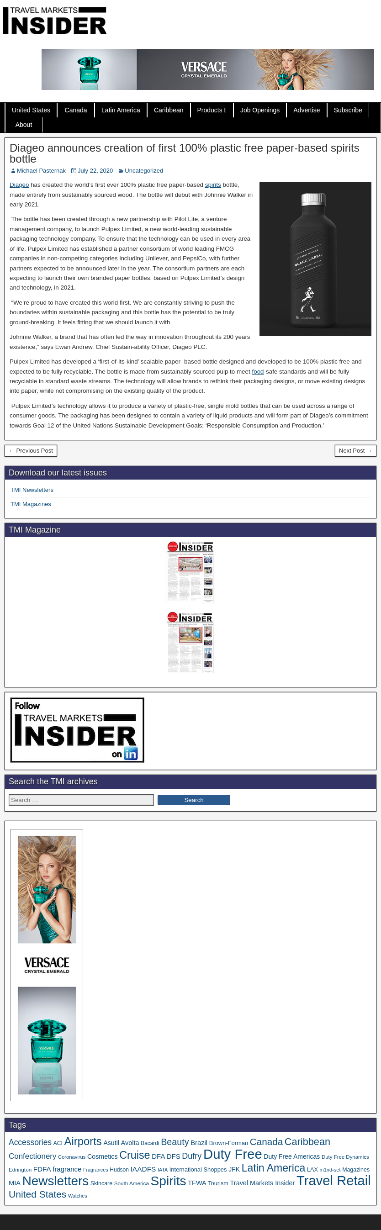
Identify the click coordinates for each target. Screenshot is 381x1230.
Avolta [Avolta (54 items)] (130, 1142)
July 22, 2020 (95, 170)
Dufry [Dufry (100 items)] (191, 1156)
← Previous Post (31, 450)
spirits (213, 184)
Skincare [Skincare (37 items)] (101, 1183)
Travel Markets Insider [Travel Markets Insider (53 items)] (262, 1183)
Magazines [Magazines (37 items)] (356, 1170)
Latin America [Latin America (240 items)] (274, 1168)
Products (209, 110)
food (258, 371)
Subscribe (348, 110)
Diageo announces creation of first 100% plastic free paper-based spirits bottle (185, 153)
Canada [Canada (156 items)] (266, 1141)
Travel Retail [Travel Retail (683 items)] (333, 1180)
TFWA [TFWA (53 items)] (197, 1183)
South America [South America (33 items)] (131, 1183)
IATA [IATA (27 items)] (163, 1169)
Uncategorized (144, 170)
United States (31, 110)
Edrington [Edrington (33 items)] (20, 1169)
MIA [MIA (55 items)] (15, 1183)
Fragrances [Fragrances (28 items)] (95, 1169)
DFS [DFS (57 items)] (173, 1156)
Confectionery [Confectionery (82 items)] (32, 1156)
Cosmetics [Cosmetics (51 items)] (102, 1156)
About (24, 124)
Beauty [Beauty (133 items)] (175, 1142)
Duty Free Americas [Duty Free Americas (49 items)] (292, 1156)
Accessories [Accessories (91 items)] (30, 1142)
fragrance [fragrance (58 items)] (67, 1169)
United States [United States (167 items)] (37, 1194)
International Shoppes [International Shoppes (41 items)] (198, 1169)
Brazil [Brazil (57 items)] (198, 1142)
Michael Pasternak (41, 170)
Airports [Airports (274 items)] (83, 1141)
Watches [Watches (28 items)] (77, 1195)
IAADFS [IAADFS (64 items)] (143, 1169)
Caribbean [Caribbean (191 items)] (307, 1141)
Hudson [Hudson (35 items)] (119, 1170)
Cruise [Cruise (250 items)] (134, 1155)
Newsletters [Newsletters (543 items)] (55, 1181)
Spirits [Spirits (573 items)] (168, 1181)
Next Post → (355, 450)
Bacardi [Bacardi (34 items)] (150, 1143)
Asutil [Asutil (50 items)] (111, 1142)
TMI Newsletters (32, 489)
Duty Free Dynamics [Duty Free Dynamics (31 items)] (345, 1157)
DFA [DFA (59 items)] (158, 1156)
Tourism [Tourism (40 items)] (218, 1183)
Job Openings (260, 110)
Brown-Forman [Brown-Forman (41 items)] (228, 1143)
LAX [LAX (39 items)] (312, 1170)
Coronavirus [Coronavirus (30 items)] (71, 1157)
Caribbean (169, 110)
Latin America (120, 110)
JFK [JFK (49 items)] (234, 1169)
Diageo (19, 184)
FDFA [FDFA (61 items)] (42, 1169)
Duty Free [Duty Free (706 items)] (232, 1153)
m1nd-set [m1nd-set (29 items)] (329, 1169)
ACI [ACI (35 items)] (58, 1143)
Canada (76, 110)
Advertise (306, 110)
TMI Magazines (31, 504)
